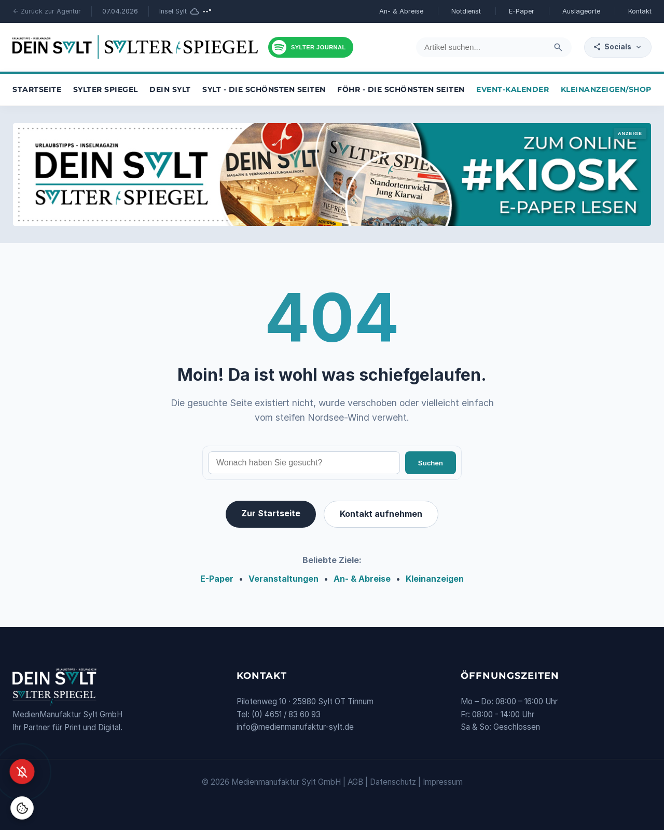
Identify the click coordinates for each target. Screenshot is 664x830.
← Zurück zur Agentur (46, 11)
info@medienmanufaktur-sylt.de (295, 727)
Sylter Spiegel (105, 89)
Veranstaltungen (283, 578)
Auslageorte (581, 11)
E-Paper (521, 11)
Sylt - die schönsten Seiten (264, 89)
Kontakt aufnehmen (381, 513)
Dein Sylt (170, 89)
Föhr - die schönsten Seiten (401, 89)
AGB (355, 782)
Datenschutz (393, 782)
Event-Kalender (512, 89)
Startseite (36, 89)
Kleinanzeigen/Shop (606, 89)
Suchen (430, 463)
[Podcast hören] (310, 47)
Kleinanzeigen (435, 578)
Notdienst (466, 11)
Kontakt (640, 11)
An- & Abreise (401, 11)
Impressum (443, 782)
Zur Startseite (270, 513)
